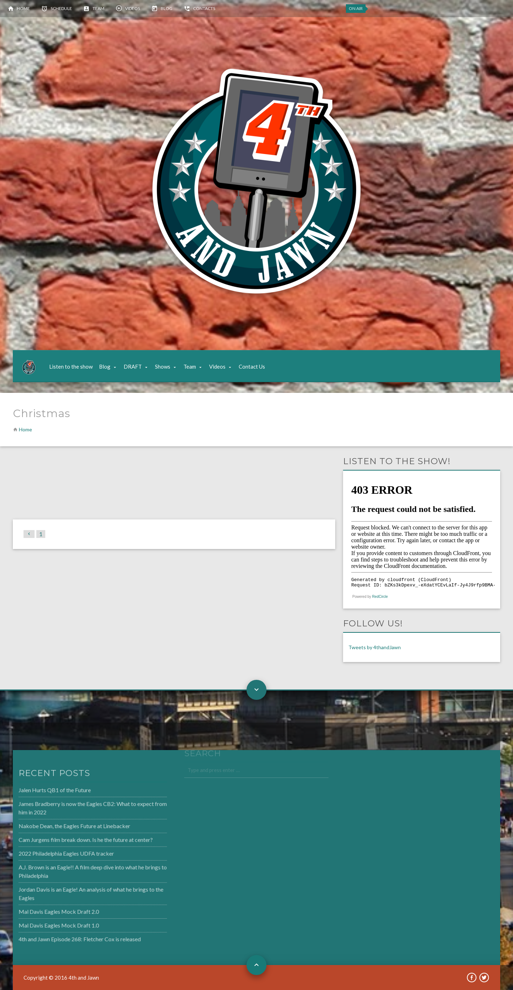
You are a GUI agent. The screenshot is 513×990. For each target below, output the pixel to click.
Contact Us (252, 366)
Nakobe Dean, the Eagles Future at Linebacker (56, 827)
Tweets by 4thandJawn (374, 647)
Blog (166, 8)
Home (23, 8)
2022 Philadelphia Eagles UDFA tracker (49, 853)
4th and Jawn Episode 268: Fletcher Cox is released (61, 936)
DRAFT (133, 366)
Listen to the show (71, 366)
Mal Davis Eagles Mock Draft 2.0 (41, 909)
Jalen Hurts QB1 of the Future (37, 792)
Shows (162, 366)
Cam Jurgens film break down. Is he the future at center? (67, 840)
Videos (132, 8)
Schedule (61, 8)
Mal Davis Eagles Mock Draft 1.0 (41, 922)
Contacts (204, 8)
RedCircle (380, 597)
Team (98, 8)
